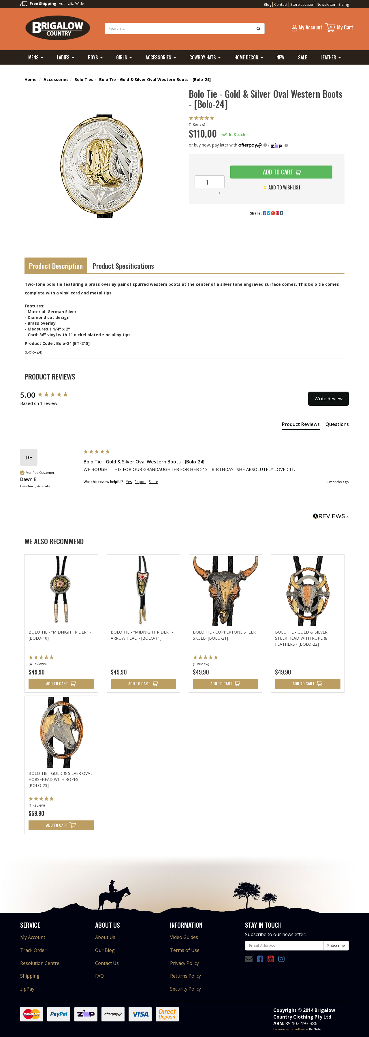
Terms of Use (184, 950)
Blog (267, 4)
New (280, 57)
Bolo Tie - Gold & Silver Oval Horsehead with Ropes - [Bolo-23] (61, 779)
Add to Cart (277, 172)
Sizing (343, 4)
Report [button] (140, 482)
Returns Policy (185, 976)
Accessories (158, 57)
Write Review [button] (328, 398)
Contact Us (107, 963)
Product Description (56, 265)
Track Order (33, 950)
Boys (93, 57)
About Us (105, 937)
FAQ (99, 976)
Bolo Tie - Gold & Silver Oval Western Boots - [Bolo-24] (155, 79)
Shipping (29, 976)
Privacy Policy (184, 963)
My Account (32, 937)
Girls (121, 57)
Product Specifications (123, 265)
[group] (50, 395)
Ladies (63, 57)
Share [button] (153, 482)
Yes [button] (129, 482)
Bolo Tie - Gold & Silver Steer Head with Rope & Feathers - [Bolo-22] (301, 638)
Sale (302, 57)
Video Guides (184, 937)
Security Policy (185, 989)
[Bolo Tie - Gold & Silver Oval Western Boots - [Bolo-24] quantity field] (210, 181)
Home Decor (246, 57)
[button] (266, 122)
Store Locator (302, 4)
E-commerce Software (290, 1029)
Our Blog (105, 950)
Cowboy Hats (202, 57)
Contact (280, 4)
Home (31, 79)
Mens (33, 57)
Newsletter (326, 4)
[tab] (301, 425)
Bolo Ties (83, 79)
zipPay (27, 989)
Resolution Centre (39, 963)
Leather (328, 57)
